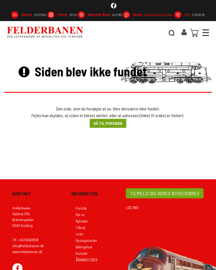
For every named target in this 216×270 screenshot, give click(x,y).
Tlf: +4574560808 (25, 240)
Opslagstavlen (86, 240)
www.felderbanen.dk (27, 251)
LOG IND (132, 207)
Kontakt (81, 253)
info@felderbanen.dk (28, 246)
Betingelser (84, 247)
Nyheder (82, 221)
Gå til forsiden (108, 123)
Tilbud (80, 227)
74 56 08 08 (194, 15)
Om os (80, 214)
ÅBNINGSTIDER (87, 260)
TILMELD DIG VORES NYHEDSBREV (164, 193)
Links (80, 234)
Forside (81, 208)
